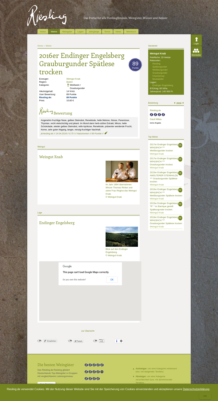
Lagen (80, 31)
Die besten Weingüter (55, 364)
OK (111, 279)
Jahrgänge (94, 31)
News (118, 31)
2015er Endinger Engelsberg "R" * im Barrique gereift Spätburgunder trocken (164, 206)
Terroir (107, 31)
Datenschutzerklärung (196, 389)
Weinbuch (131, 31)
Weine (54, 31)
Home (43, 31)
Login (196, 43)
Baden (69, 82)
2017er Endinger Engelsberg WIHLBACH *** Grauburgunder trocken (164, 161)
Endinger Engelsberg (56, 222)
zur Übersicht (87, 331)
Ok (205, 396)
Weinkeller (196, 55)
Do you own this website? (74, 279)
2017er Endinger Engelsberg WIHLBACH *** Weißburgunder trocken (164, 147)
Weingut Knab (73, 79)
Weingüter (67, 31)
